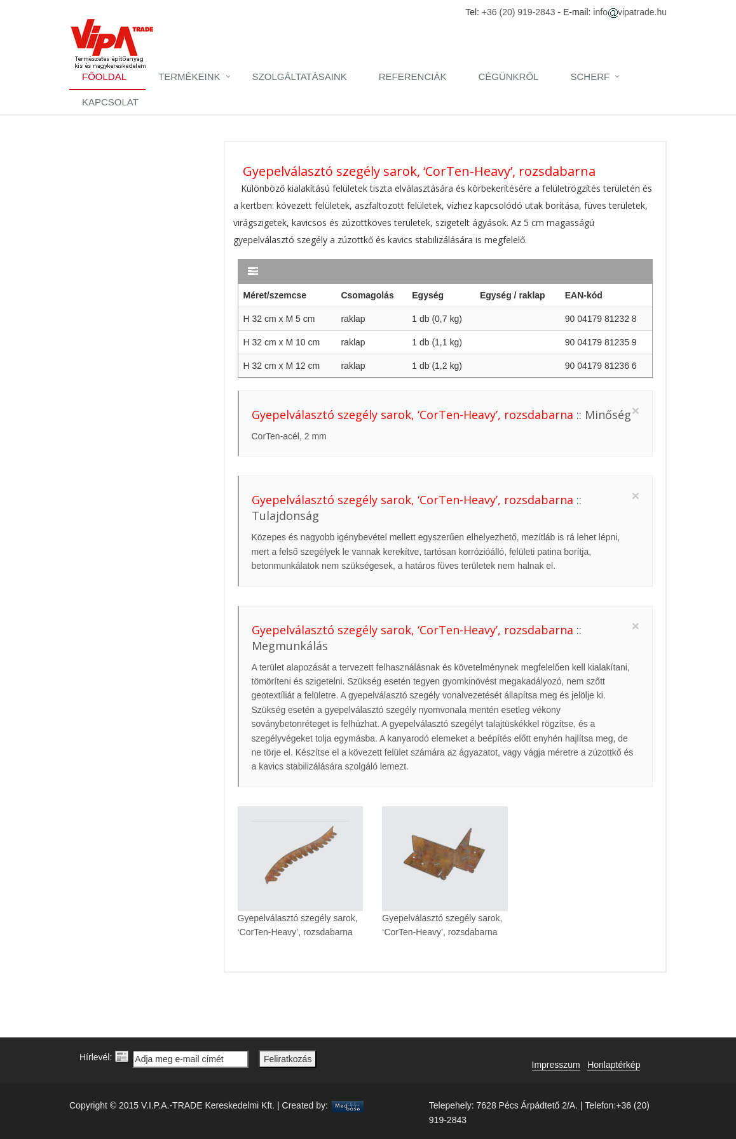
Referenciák (413, 76)
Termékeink (189, 76)
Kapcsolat (110, 102)
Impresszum (556, 1065)
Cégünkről (508, 76)
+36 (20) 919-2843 (518, 12)
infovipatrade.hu (630, 12)
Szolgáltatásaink (299, 76)
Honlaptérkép (613, 1065)
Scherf (590, 76)
